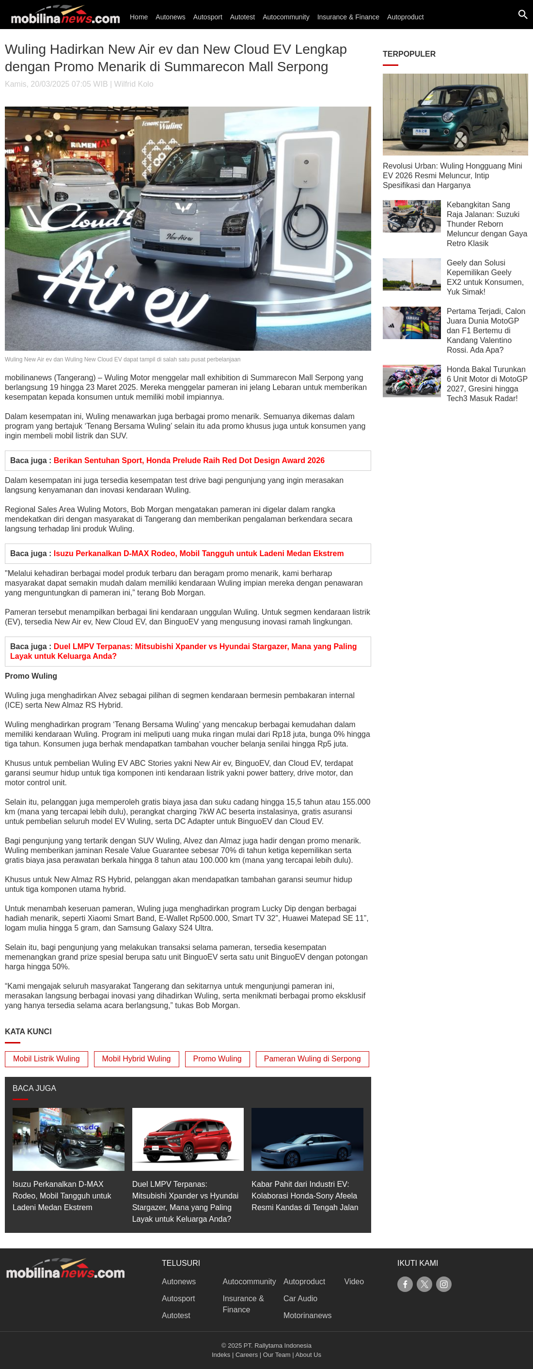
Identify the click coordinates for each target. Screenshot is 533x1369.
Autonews (170, 17)
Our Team (277, 1354)
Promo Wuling (217, 1059)
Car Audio (300, 1298)
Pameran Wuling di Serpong (312, 1059)
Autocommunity (286, 17)
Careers (246, 1354)
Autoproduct (405, 17)
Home (139, 17)
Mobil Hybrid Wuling (136, 1059)
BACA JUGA (34, 1088)
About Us (308, 1354)
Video (354, 1281)
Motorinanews (307, 1315)
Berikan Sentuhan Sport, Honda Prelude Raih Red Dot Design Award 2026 (189, 460)
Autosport (207, 17)
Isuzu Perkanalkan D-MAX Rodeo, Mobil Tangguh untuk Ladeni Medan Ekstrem (199, 553)
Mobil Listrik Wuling (46, 1059)
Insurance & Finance (348, 17)
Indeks (221, 1354)
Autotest (242, 17)
